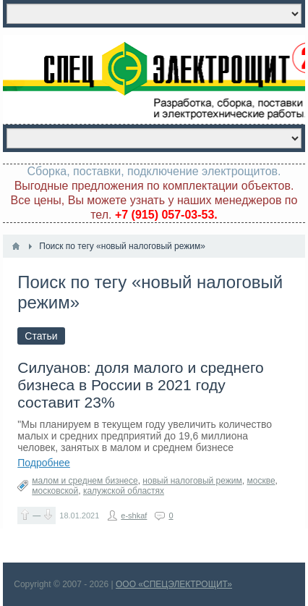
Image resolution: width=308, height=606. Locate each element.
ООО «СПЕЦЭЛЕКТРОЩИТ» (174, 584)
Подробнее (43, 462)
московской (55, 491)
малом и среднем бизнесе (84, 481)
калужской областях (123, 491)
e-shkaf (134, 515)
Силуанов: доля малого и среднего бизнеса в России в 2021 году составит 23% (140, 385)
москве (261, 481)
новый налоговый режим (191, 481)
